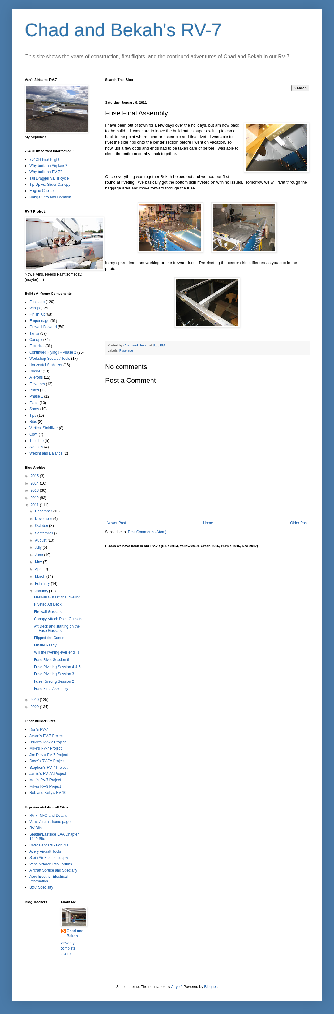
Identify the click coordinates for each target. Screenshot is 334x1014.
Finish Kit (37, 314)
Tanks (34, 333)
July (39, 547)
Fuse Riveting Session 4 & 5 (57, 667)
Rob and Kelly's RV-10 (47, 792)
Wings (34, 308)
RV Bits (35, 828)
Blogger (210, 987)
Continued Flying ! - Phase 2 (52, 352)
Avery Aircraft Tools (45, 851)
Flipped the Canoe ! (50, 638)
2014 (35, 483)
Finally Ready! (46, 645)
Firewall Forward (43, 327)
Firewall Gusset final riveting (57, 597)
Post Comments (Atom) (147, 532)
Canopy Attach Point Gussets (58, 619)
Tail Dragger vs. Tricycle (49, 178)
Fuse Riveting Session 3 (54, 674)
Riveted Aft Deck (48, 604)
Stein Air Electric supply (48, 857)
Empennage (39, 321)
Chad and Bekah (75, 933)
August (41, 540)
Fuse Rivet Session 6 (51, 660)
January (42, 591)
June (39, 555)
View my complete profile (68, 948)
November (44, 518)
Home (208, 523)
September (44, 533)
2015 (35, 476)
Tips (32, 415)
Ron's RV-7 (38, 729)
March (40, 576)
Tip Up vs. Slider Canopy (49, 184)
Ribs (33, 422)
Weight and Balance (45, 453)
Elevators (37, 384)
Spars (34, 409)
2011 (35, 505)
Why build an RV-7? (45, 172)
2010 (35, 700)
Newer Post (116, 523)
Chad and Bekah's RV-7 (123, 30)
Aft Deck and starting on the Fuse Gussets (57, 628)
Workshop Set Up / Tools (49, 358)
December (44, 511)
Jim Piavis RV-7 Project (48, 755)
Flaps (33, 403)
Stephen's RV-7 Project (48, 767)
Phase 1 (36, 396)
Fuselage (126, 350)
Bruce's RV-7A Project (47, 742)
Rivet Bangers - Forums (49, 845)
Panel (34, 390)
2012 (35, 498)
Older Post (299, 523)
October (42, 526)
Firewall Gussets (48, 612)
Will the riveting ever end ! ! (56, 652)
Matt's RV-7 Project (45, 780)
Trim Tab (36, 440)
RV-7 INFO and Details (48, 815)
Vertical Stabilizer (43, 428)
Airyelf (176, 987)
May (39, 562)
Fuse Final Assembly (51, 688)
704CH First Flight (44, 159)
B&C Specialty (41, 887)
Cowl (33, 434)
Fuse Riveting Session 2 (54, 681)
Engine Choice (41, 191)
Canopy (35, 339)
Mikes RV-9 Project (45, 786)
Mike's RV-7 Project (45, 748)
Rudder (35, 371)
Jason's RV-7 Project (46, 736)
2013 (35, 490)
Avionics (36, 447)
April (39, 569)
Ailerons (36, 377)
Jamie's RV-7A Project (47, 774)
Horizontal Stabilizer (45, 365)
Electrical (37, 346)
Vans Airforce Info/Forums (50, 864)
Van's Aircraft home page (50, 822)
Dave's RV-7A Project (47, 761)
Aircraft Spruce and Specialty (53, 870)
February (43, 583)
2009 (35, 707)
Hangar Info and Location (50, 197)
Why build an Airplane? (48, 165)
